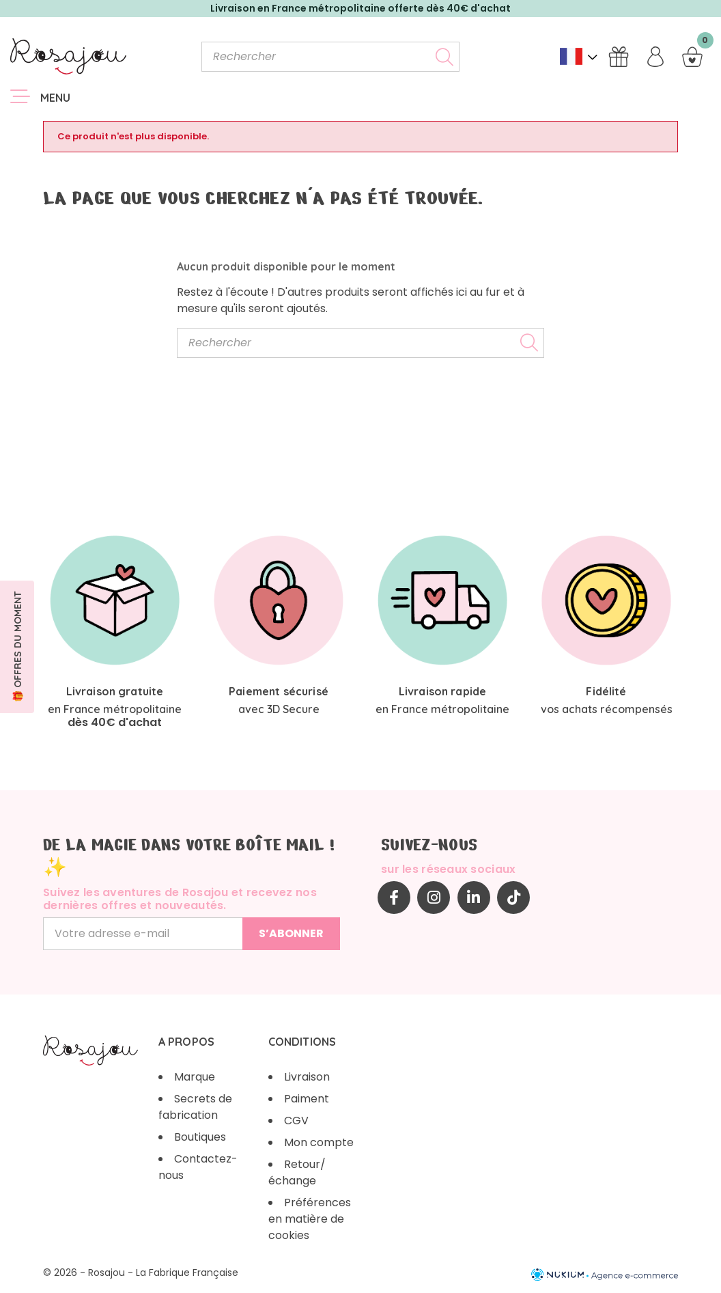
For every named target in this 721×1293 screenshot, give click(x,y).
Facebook (394, 897)
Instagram (433, 897)
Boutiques (200, 1137)
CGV (296, 1120)
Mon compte (319, 1142)
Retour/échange (297, 1172)
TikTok (513, 897)
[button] (17, 647)
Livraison (307, 1077)
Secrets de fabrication (195, 1107)
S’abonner (291, 933)
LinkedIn (473, 897)
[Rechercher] (330, 57)
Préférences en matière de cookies (309, 1219)
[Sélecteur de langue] (578, 56)
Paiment (306, 1099)
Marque (194, 1077)
